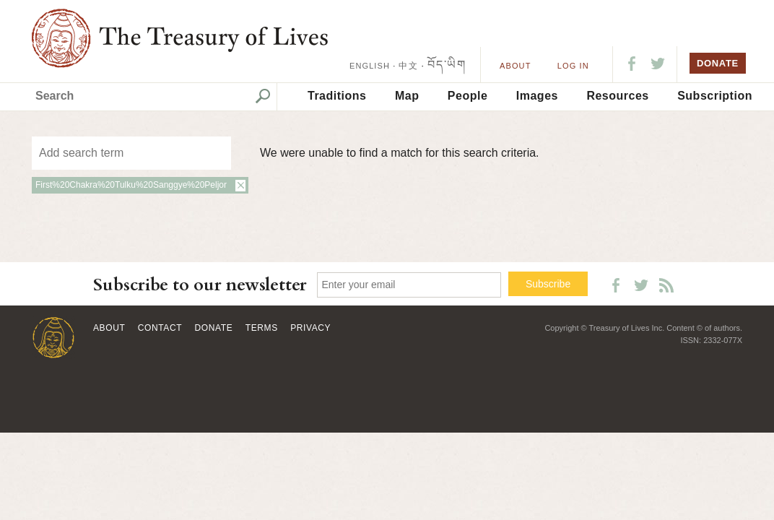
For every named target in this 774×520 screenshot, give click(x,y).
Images (537, 96)
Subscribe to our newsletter (200, 285)
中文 (408, 66)
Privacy (310, 328)
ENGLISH (369, 65)
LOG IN (573, 65)
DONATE (718, 63)
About (515, 65)
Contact (160, 328)
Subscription (714, 96)
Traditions (337, 96)
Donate (214, 328)
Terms (261, 328)
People (467, 96)
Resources (617, 96)
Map (407, 96)
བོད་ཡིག (446, 64)
